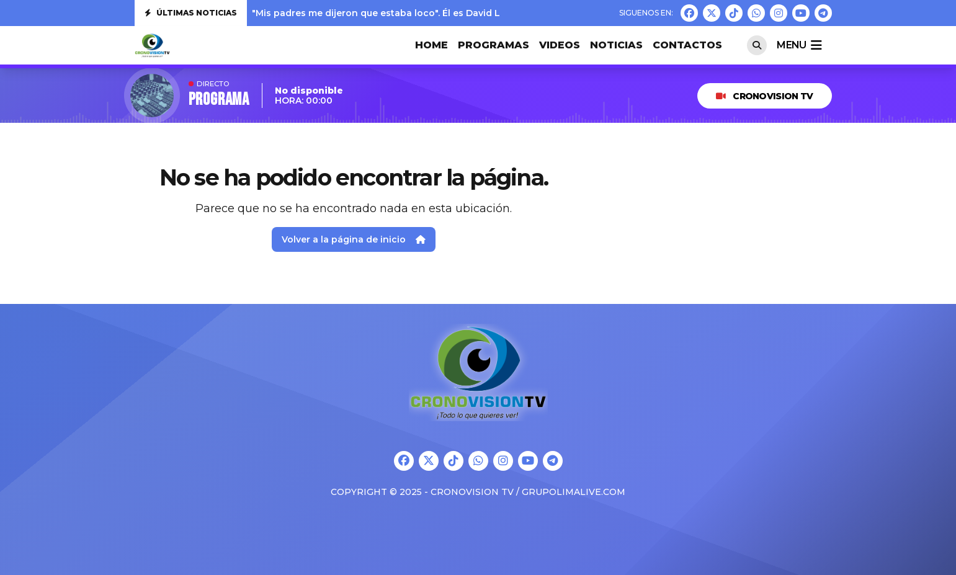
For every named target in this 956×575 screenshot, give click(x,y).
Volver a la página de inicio (354, 239)
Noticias (616, 45)
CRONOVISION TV (764, 96)
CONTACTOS (687, 45)
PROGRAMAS (493, 45)
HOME (431, 45)
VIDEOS (559, 45)
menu (799, 45)
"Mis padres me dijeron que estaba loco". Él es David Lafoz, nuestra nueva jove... (434, 13)
